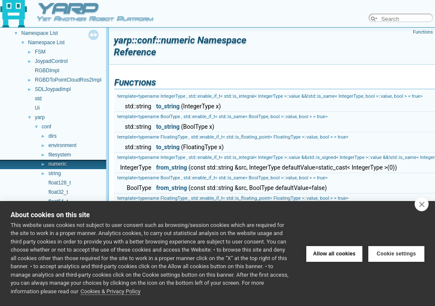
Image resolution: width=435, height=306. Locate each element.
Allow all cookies (334, 253)
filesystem (59, 155)
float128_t (59, 183)
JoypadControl (51, 61)
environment (62, 145)
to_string (168, 106)
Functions (423, 32)
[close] (422, 204)
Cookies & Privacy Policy (110, 291)
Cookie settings (396, 253)
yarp (40, 117)
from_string (171, 167)
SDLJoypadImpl (53, 89)
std (38, 99)
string (54, 173)
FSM (40, 52)
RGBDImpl (47, 71)
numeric (57, 164)
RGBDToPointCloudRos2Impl (68, 80)
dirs (52, 136)
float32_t (58, 192)
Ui (37, 108)
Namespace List (39, 33)
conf (46, 127)
